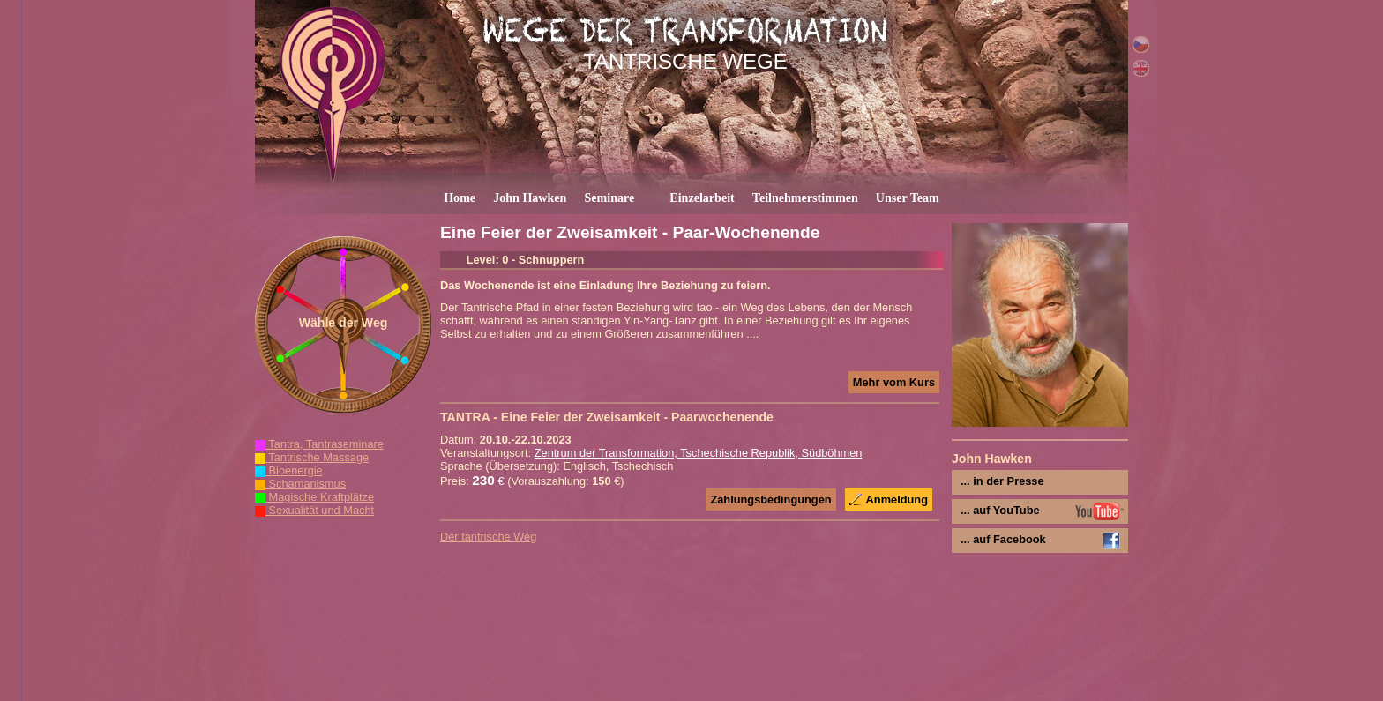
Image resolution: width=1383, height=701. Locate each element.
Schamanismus (300, 483)
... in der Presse (1002, 481)
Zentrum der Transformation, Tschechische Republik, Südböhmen (699, 452)
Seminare (609, 197)
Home (459, 197)
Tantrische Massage (312, 457)
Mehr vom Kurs (894, 382)
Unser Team (907, 197)
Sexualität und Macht (314, 510)
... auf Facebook (1003, 539)
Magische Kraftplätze (314, 496)
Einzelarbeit (702, 197)
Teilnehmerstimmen (805, 197)
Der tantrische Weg (488, 536)
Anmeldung (897, 499)
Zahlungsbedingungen (770, 499)
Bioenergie (289, 470)
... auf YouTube (1000, 510)
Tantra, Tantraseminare (319, 444)
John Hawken (529, 197)
